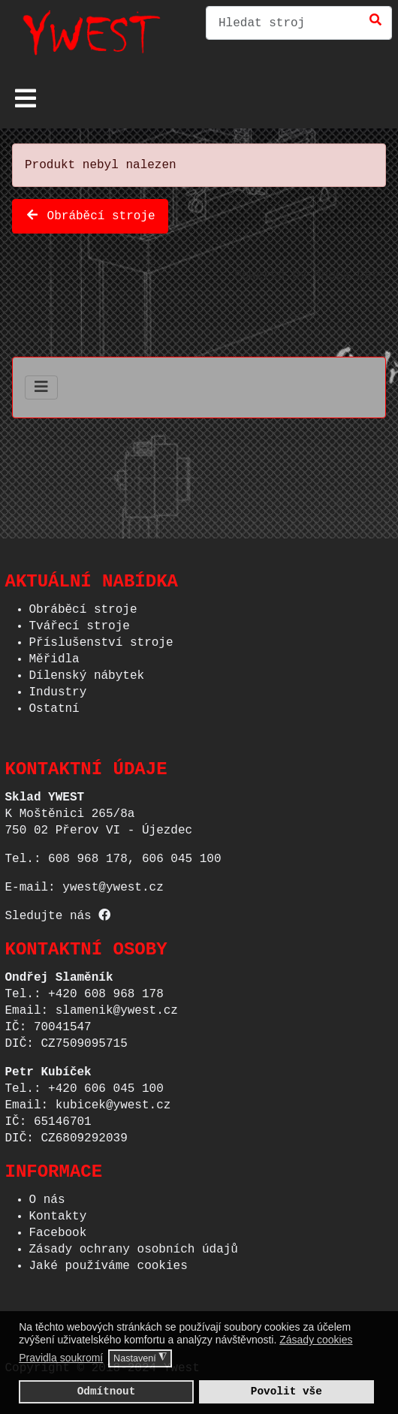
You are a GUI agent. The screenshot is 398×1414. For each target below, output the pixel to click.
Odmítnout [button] (106, 1391)
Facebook (58, 1228)
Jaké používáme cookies (108, 1261)
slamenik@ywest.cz (117, 1006)
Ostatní (54, 704)
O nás (47, 1195)
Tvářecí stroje (79, 622)
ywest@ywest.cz (112, 883)
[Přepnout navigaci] (25, 98)
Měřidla (54, 655)
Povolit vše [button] (286, 1391)
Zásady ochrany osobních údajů (133, 1245)
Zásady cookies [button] (315, 1340)
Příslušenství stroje (101, 638)
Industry (58, 688)
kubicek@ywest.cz (113, 1101)
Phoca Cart (350, 272)
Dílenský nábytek (87, 671)
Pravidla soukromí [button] (61, 1358)
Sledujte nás (58, 911)
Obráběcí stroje (90, 213)
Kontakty (58, 1212)
